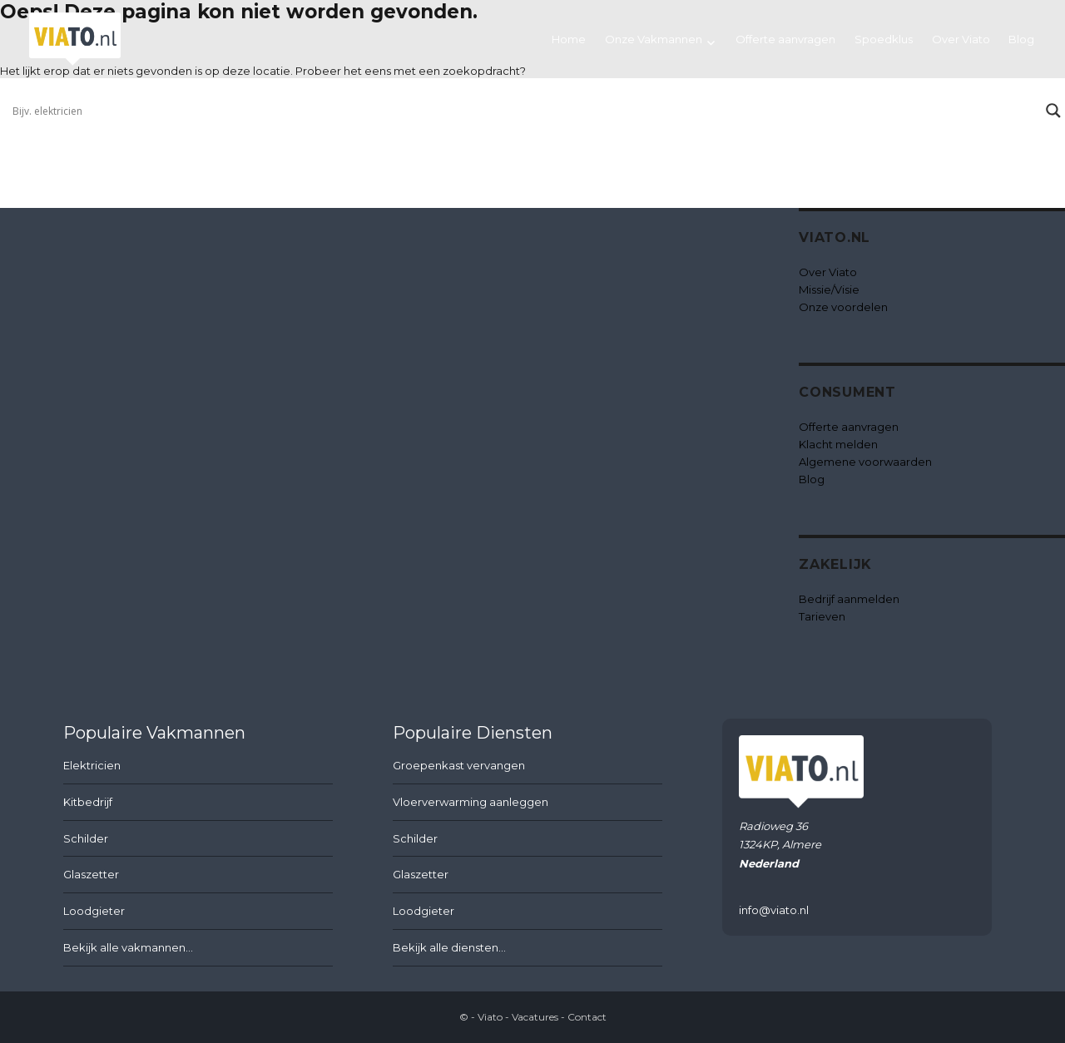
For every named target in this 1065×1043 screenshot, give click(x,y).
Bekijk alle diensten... (449, 947)
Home (569, 39)
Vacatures (535, 1017)
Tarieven (822, 616)
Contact (587, 1017)
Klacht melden (838, 444)
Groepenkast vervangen (459, 765)
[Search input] (525, 110)
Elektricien (92, 765)
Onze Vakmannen (653, 39)
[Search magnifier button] (1053, 110)
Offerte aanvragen (785, 39)
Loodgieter (94, 910)
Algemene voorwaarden (865, 461)
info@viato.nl (774, 910)
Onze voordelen (843, 307)
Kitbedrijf (87, 801)
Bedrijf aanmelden (849, 599)
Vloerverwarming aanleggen (470, 801)
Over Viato (961, 39)
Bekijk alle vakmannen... (128, 947)
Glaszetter (91, 874)
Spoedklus (883, 39)
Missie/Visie (829, 289)
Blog (1021, 39)
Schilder (85, 838)
